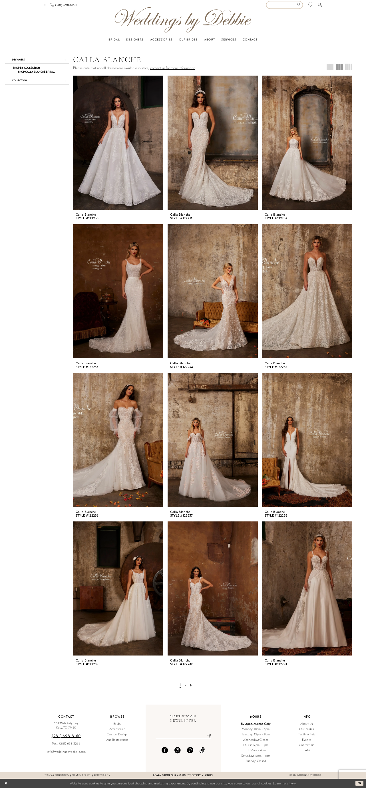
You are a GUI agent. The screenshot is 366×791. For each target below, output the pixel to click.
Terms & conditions (57, 778)
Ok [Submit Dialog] (359, 786)
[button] (319, 6)
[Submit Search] (299, 6)
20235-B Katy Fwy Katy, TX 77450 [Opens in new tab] (66, 728)
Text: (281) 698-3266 (66, 746)
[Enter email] (183, 739)
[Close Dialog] (6, 786)
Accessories (117, 732)
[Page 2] (185, 688)
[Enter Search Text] (284, 6)
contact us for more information (172, 71)
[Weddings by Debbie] (182, 22)
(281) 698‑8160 (66, 738)
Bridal (117, 727)
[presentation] (118, 145)
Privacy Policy (81, 778)
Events (306, 743)
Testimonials (306, 737)
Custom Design (117, 737)
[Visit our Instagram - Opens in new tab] (177, 753)
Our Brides (306, 732)
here (292, 786)
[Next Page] (191, 688)
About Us (306, 727)
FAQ (306, 753)
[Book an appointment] (65, 6)
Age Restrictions (117, 743)
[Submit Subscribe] (207, 739)
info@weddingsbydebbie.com (66, 754)
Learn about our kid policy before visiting (183, 778)
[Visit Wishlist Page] (310, 6)
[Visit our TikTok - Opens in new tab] (202, 753)
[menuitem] (65, 6)
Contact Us (306, 748)
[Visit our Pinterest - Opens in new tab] (190, 753)
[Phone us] (105, 6)
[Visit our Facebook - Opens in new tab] (165, 753)
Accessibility (102, 778)
